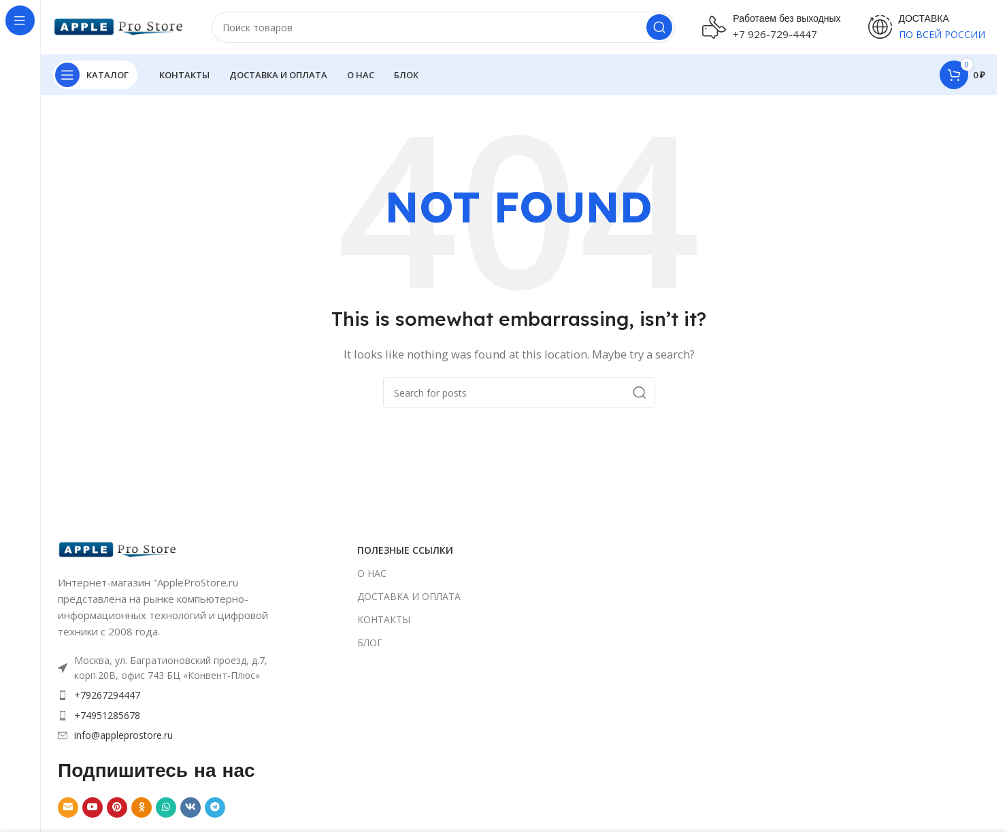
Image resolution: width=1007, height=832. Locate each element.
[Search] (444, 27)
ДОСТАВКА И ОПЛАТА (409, 596)
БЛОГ (369, 642)
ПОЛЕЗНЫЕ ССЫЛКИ (405, 550)
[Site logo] (118, 26)
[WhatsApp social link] (166, 807)
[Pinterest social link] (117, 807)
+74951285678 (107, 715)
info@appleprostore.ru (123, 735)
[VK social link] (190, 807)
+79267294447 (107, 694)
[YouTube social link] (92, 807)
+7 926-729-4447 (775, 34)
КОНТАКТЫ (383, 619)
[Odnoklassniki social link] (141, 807)
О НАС (371, 573)
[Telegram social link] (215, 807)
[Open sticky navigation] (95, 74)
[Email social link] (68, 807)
